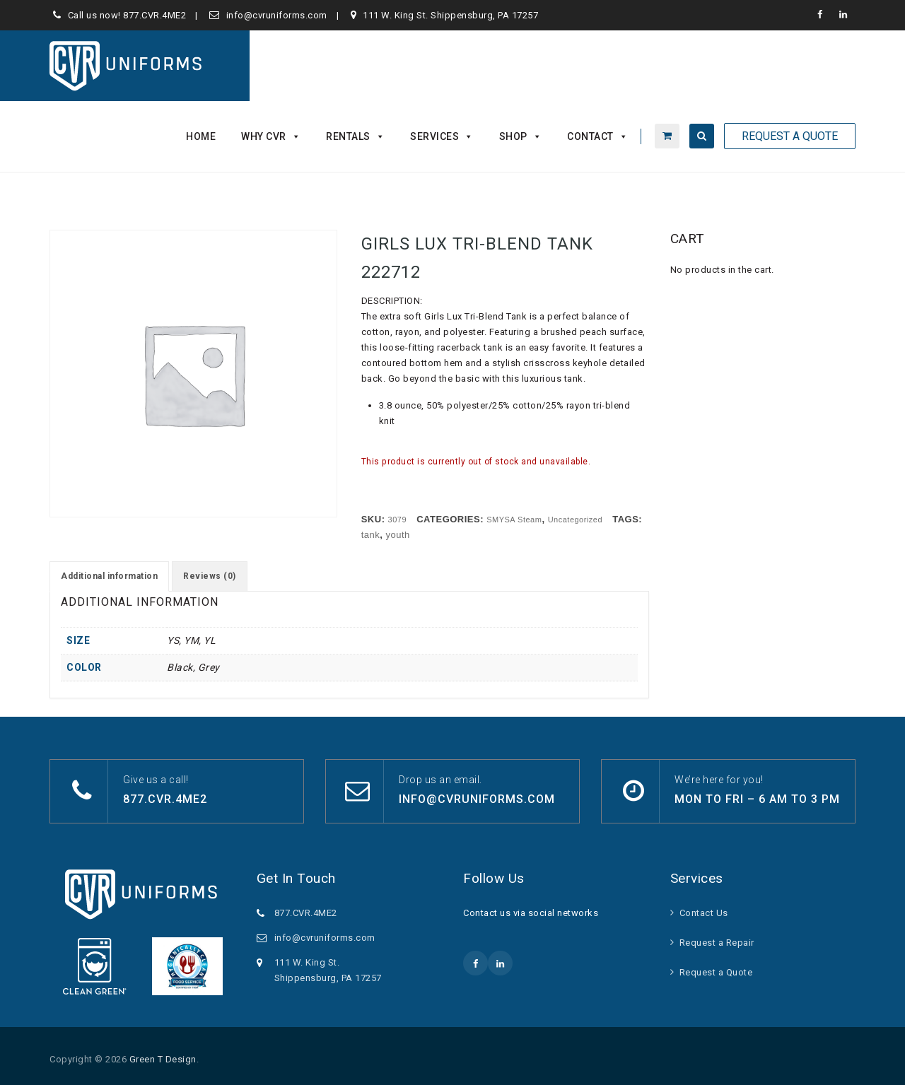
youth (398, 534)
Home (201, 136)
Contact (597, 136)
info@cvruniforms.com (276, 15)
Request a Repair (716, 942)
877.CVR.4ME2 (154, 15)
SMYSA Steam (514, 519)
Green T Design (163, 1059)
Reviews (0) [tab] (209, 576)
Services (442, 136)
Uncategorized (575, 519)
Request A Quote (790, 136)
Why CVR (270, 136)
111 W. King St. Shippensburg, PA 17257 (450, 15)
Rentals (355, 136)
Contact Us (703, 913)
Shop (520, 136)
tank (370, 534)
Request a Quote (716, 972)
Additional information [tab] (109, 576)
